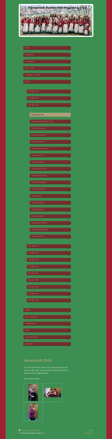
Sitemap (36, 430)
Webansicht (88, 433)
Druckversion (26, 430)
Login (90, 430)
